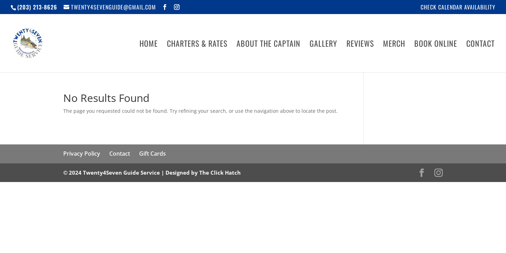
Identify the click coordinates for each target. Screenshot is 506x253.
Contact (480, 45)
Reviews (360, 45)
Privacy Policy (81, 153)
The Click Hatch (220, 172)
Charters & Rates (197, 45)
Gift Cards (152, 153)
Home (149, 45)
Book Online (435, 45)
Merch (394, 45)
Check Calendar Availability (458, 7)
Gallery (323, 45)
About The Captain (268, 45)
